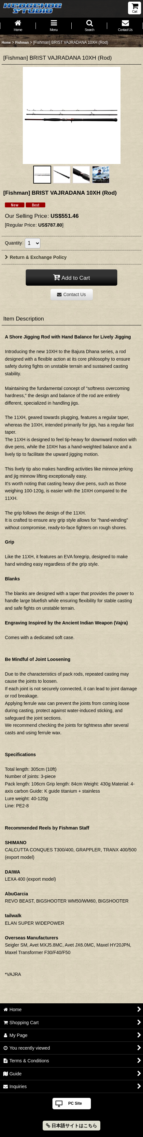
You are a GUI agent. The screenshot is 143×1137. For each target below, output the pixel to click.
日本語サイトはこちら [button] (71, 1125)
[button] (89, 26)
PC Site (75, 1103)
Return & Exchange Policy (36, 257)
